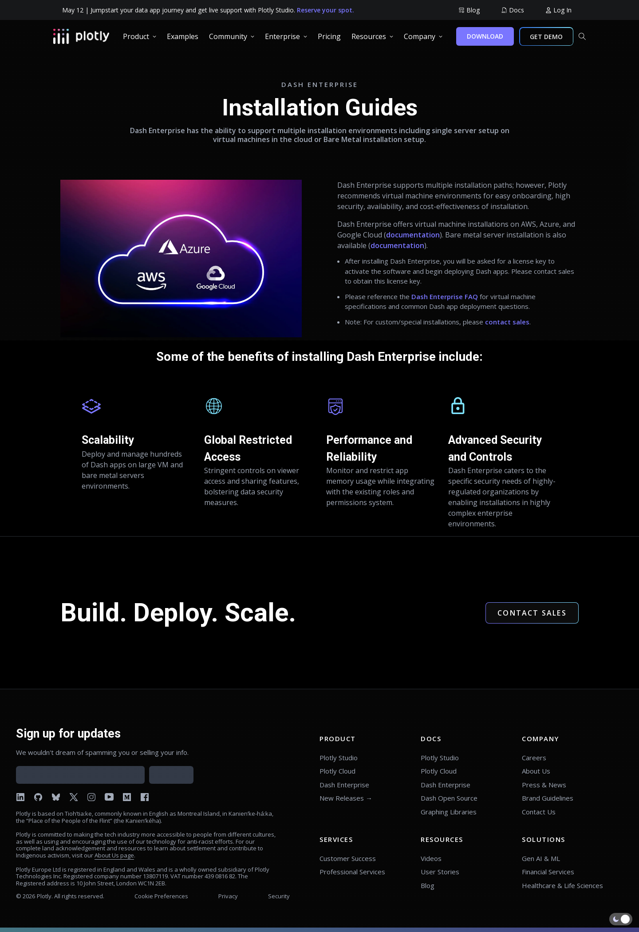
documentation (413, 235)
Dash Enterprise (344, 784)
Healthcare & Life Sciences (562, 885)
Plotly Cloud (337, 770)
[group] (469, 10)
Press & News (544, 784)
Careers (534, 757)
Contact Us (539, 811)
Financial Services (548, 871)
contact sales (507, 321)
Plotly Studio (339, 757)
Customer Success (348, 858)
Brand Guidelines (547, 798)
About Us (536, 770)
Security (279, 896)
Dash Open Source (449, 798)
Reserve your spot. (325, 10)
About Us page (114, 855)
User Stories (440, 871)
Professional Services (352, 871)
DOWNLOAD (485, 36)
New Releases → (346, 798)
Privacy (228, 896)
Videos (431, 858)
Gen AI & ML (541, 858)
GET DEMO (546, 36)
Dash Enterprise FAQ (444, 296)
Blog (427, 885)
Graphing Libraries (449, 811)
